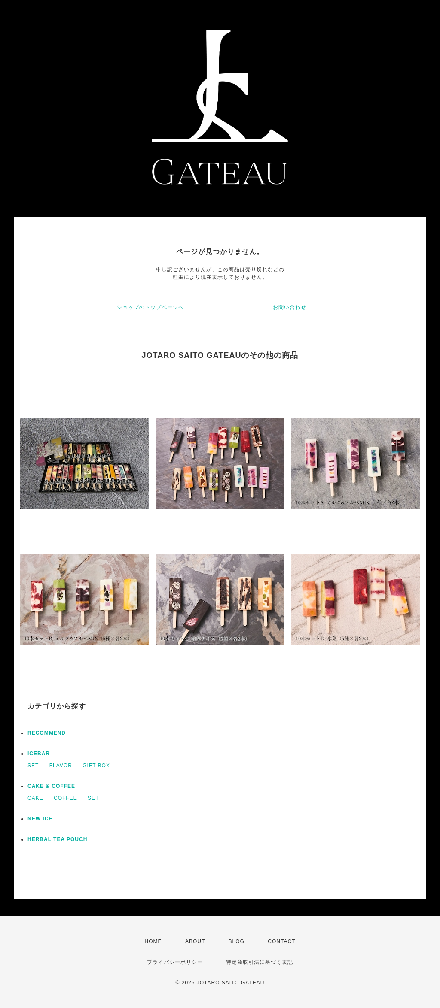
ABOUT (195, 941)
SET (33, 766)
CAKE (35, 798)
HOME (153, 941)
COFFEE (65, 798)
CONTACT (281, 941)
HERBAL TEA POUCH (57, 839)
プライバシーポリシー (175, 962)
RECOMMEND (47, 733)
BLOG (236, 941)
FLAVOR (60, 766)
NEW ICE (40, 819)
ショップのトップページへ (150, 307)
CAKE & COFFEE (51, 786)
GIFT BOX (96, 766)
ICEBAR (39, 754)
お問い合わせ (289, 307)
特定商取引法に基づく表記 (259, 962)
